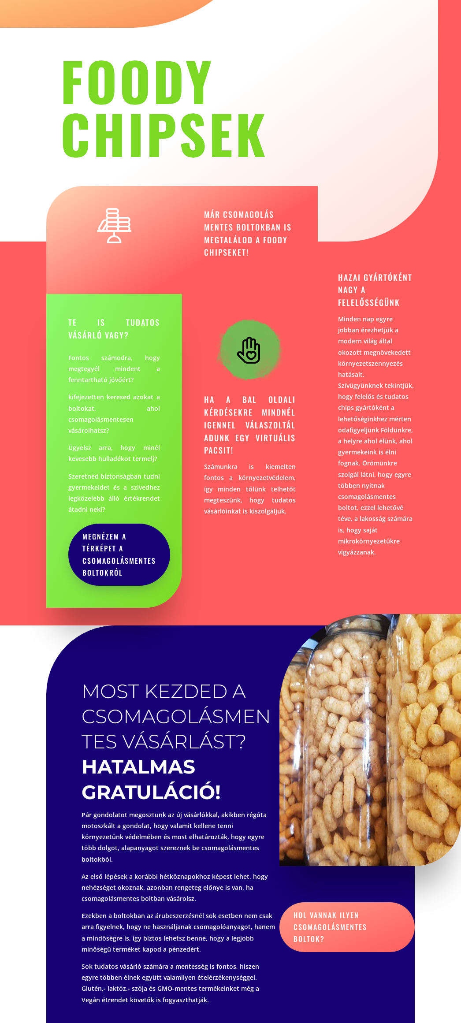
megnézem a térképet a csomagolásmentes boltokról (119, 554)
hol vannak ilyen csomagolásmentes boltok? (330, 927)
